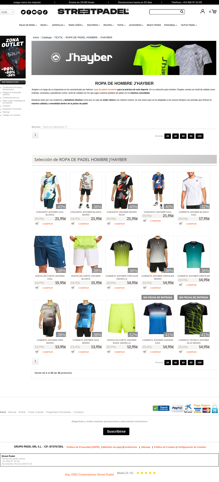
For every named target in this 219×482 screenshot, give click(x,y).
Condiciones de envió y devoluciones (12, 88)
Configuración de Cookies (191, 447)
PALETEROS (93, 25)
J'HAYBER (106, 37)
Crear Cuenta (35, 412)
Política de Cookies (164, 447)
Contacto (6, 106)
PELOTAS (109, 25)
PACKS (45, 25)
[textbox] (7, 12)
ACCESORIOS (136, 25)
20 (167, 136)
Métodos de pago (112, 447)
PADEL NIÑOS (76, 25)
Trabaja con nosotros (12, 115)
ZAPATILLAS (58, 25)
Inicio (36, 37)
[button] (44, 226)
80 (191, 136)
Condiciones (130, 447)
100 (199, 136)
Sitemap (6, 112)
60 (183, 136)
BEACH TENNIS (154, 25)
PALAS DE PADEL (28, 25)
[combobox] (7, 12)
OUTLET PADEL (189, 25)
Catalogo (47, 37)
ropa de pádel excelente (105, 89)
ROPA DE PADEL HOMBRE (82, 37)
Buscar (12, 412)
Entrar (22, 412)
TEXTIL (121, 25)
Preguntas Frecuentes (12, 109)
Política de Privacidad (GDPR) (12, 93)
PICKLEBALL (170, 25)
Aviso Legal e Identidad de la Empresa (14, 102)
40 (175, 136)
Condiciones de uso (11, 98)
